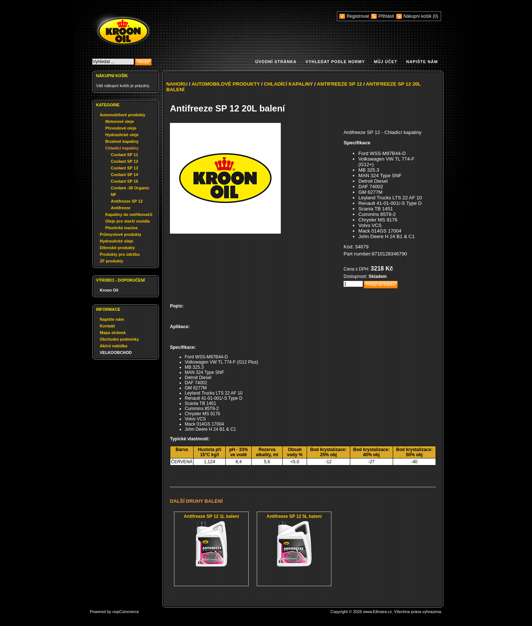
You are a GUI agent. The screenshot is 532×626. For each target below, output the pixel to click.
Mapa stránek (113, 332)
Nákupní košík (418, 16)
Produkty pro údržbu (120, 254)
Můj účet (385, 61)
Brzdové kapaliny (122, 141)
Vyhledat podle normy (335, 61)
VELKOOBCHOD (116, 352)
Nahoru (177, 84)
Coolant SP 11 (124, 154)
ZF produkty (111, 261)
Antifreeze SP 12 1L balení (211, 516)
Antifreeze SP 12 (127, 201)
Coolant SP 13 (124, 168)
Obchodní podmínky (119, 339)
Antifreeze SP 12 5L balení (294, 516)
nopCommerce (125, 611)
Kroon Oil (109, 290)
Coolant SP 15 (124, 181)
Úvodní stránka (276, 61)
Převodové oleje (120, 128)
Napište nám (422, 61)
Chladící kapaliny (122, 148)
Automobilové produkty (122, 115)
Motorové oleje (119, 121)
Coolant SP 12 (124, 161)
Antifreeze (120, 208)
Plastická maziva (121, 228)
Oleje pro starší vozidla (127, 221)
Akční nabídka (113, 346)
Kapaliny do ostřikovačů (128, 214)
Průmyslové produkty (120, 234)
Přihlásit (386, 16)
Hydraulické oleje (122, 135)
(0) (435, 16)
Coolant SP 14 (124, 174)
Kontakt (107, 326)
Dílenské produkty (117, 247)
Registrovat (358, 16)
